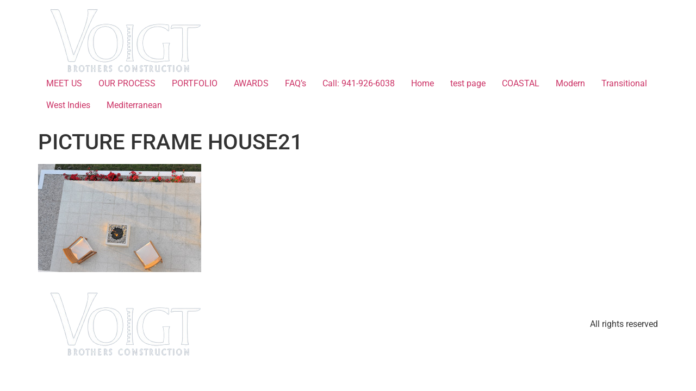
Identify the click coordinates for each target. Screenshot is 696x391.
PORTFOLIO (194, 83)
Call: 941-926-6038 (358, 83)
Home (422, 83)
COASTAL (520, 83)
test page (468, 83)
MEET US (64, 83)
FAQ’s (295, 83)
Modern (570, 83)
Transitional (624, 83)
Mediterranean (134, 105)
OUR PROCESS (127, 83)
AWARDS (251, 83)
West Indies (68, 105)
